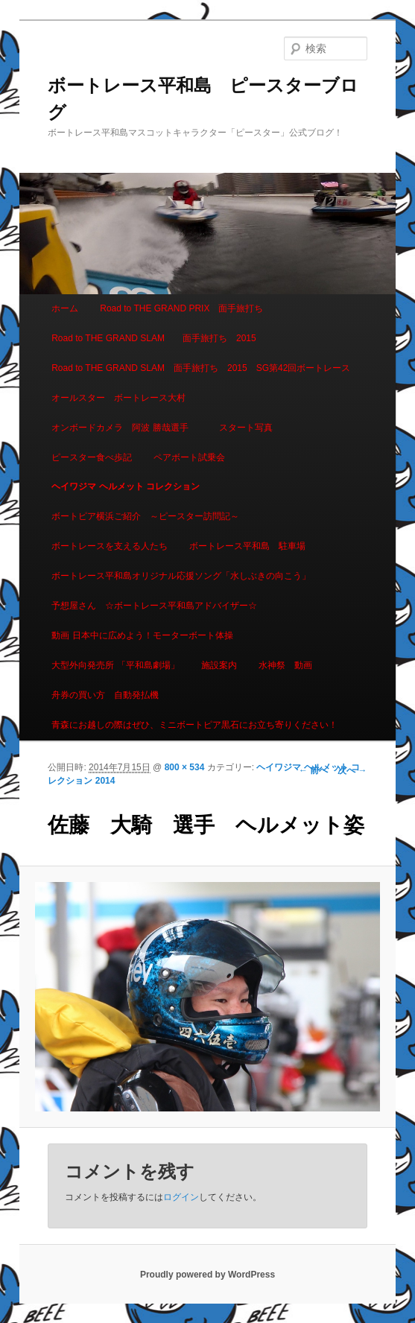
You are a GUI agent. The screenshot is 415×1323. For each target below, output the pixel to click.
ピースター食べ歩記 (91, 457)
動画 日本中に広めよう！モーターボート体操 (141, 635)
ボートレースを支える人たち (109, 546)
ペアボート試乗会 (189, 457)
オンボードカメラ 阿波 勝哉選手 (124, 427)
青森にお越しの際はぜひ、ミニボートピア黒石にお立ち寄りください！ (194, 725)
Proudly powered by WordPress (207, 1274)
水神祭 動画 (285, 665)
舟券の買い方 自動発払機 (105, 695)
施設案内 (219, 665)
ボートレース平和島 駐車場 (247, 546)
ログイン (181, 1197)
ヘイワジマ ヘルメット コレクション (125, 486)
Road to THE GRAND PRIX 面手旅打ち (181, 308)
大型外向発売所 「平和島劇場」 (115, 665)
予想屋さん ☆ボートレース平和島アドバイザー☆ (154, 605)
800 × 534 (185, 767)
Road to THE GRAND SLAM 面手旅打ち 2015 (153, 338)
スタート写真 (246, 427)
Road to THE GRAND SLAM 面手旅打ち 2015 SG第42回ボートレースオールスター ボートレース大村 (200, 383)
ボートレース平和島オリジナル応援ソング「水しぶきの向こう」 (181, 576)
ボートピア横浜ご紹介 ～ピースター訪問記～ (145, 516)
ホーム (64, 308)
